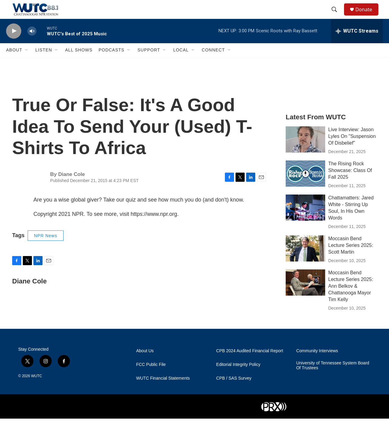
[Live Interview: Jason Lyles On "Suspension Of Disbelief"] (305, 152)
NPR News (45, 248)
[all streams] (357, 44)
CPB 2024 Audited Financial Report (249, 364)
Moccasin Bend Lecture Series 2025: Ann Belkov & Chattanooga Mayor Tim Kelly (350, 299)
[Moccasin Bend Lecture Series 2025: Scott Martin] (305, 261)
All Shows (78, 63)
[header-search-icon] (337, 16)
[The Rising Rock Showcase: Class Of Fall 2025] (305, 187)
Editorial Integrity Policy (238, 378)
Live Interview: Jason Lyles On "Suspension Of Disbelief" (352, 149)
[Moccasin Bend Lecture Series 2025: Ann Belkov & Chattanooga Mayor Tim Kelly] (305, 296)
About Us (145, 364)
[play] (14, 44)
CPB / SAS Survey (233, 391)
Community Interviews (317, 364)
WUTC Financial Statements (163, 391)
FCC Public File (151, 378)
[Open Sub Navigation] (26, 63)
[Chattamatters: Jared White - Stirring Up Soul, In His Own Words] (305, 221)
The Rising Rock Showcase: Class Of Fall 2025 (350, 183)
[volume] (32, 44)
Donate (367, 16)
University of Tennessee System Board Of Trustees (332, 379)
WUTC (36, 389)
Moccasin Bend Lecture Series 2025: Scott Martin (350, 258)
